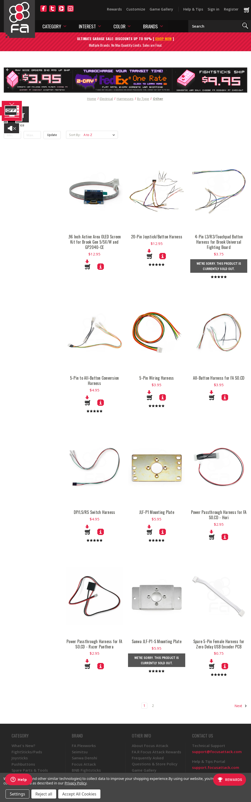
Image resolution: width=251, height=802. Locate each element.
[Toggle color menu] (129, 26)
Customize (135, 9)
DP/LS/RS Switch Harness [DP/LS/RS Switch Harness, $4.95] (94, 512)
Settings (17, 794)
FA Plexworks (84, 745)
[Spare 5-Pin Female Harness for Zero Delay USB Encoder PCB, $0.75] (225, 666)
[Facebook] (43, 12)
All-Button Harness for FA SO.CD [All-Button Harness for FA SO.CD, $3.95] (219, 378)
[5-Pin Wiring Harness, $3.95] (163, 397)
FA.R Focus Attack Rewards (156, 751)
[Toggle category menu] (65, 26)
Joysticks (20, 757)
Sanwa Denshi (84, 757)
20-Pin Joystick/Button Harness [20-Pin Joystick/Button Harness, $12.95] (156, 236)
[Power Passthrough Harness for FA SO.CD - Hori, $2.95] (225, 537)
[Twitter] (52, 12)
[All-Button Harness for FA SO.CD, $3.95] (225, 397)
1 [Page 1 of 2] (144, 705)
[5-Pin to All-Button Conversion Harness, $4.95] (101, 402)
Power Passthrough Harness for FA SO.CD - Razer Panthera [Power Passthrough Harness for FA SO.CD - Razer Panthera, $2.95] (94, 644)
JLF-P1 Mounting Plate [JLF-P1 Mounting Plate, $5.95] (156, 512)
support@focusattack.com (217, 751)
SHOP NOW (163, 38)
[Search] (245, 26)
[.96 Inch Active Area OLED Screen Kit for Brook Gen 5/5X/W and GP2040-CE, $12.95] (101, 266)
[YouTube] (61, 12)
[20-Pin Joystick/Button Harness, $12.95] (163, 256)
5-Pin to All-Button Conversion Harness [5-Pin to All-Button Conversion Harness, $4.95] (94, 380)
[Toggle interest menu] (99, 26)
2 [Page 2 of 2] (153, 705)
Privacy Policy (75, 783)
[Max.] (32, 135)
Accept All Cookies (79, 794)
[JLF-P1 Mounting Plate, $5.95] (163, 532)
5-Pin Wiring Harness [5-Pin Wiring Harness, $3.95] (156, 378)
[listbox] (100, 135)
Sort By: (75, 134)
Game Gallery (161, 9)
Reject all (43, 794)
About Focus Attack (150, 745)
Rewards (114, 9)
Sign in (213, 9)
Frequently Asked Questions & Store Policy (154, 760)
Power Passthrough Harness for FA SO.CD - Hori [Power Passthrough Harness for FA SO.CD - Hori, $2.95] (219, 515)
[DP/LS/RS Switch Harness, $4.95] (101, 532)
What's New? (23, 745)
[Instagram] (70, 12)
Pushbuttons (23, 764)
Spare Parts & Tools (30, 770)
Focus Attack (84, 764)
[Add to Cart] (87, 264)
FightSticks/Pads (27, 751)
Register (231, 9)
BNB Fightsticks (86, 770)
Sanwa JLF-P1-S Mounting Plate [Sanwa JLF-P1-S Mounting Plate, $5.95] (156, 641)
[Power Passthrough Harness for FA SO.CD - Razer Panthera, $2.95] (101, 666)
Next (240, 705)
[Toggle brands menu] (161, 26)
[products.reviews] (156, 264)
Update (52, 135)
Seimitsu (80, 751)
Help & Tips (193, 9)
